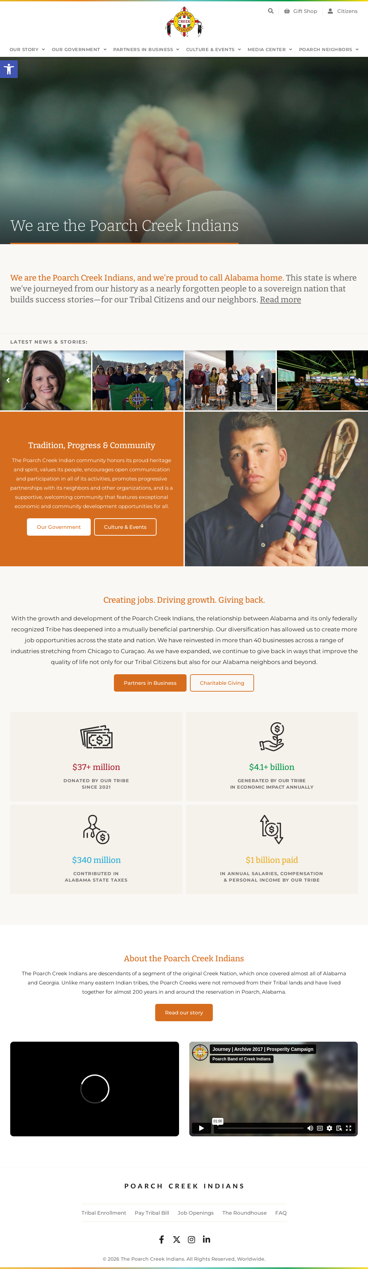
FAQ (281, 1213)
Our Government (79, 49)
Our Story (27, 49)
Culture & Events (213, 49)
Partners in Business (146, 49)
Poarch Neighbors (329, 49)
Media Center (270, 49)
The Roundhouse (244, 1213)
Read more (280, 299)
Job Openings (196, 1213)
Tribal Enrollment (104, 1213)
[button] (9, 69)
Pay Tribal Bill (152, 1213)
